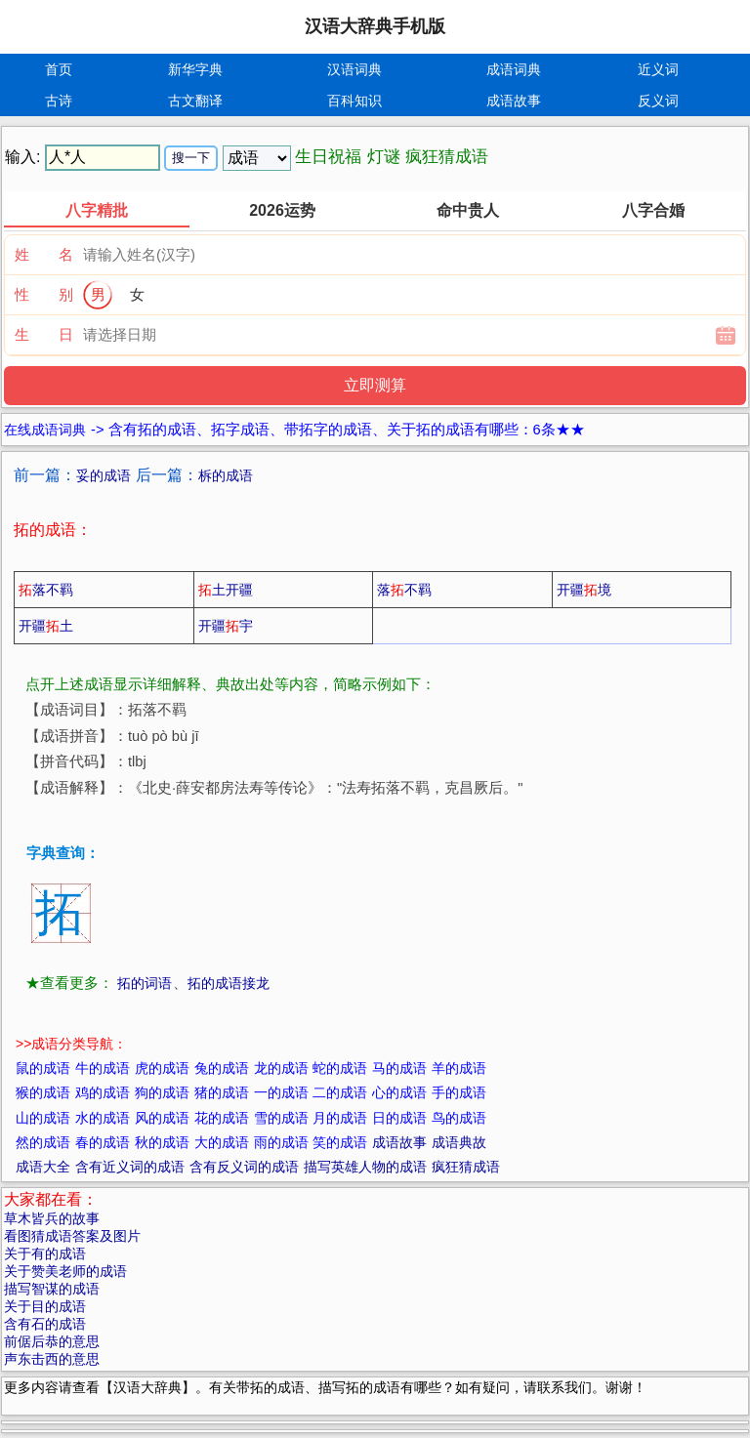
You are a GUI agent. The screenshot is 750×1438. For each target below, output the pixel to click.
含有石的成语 (45, 1324)
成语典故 (459, 1142)
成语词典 (513, 69)
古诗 (58, 100)
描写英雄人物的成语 (365, 1166)
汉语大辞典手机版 (375, 26)
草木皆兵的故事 (52, 1218)
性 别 (44, 294)
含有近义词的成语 (130, 1166)
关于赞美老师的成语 (65, 1271)
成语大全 (43, 1166)
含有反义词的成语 (244, 1166)
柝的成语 (225, 475)
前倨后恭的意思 (52, 1341)
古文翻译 (195, 100)
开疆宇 (225, 626)
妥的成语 (103, 475)
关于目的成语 (45, 1306)
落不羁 (46, 589)
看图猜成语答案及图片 (72, 1236)
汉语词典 (354, 69)
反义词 (658, 100)
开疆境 (584, 589)
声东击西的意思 (52, 1359)
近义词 (658, 69)
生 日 (44, 334)
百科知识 (354, 100)
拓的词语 (144, 983)
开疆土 (46, 626)
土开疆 (225, 589)
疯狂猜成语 (466, 1166)
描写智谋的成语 (52, 1288)
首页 (58, 69)
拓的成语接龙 (229, 983)
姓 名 (44, 254)
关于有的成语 (45, 1253)
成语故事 (513, 100)
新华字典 (195, 69)
